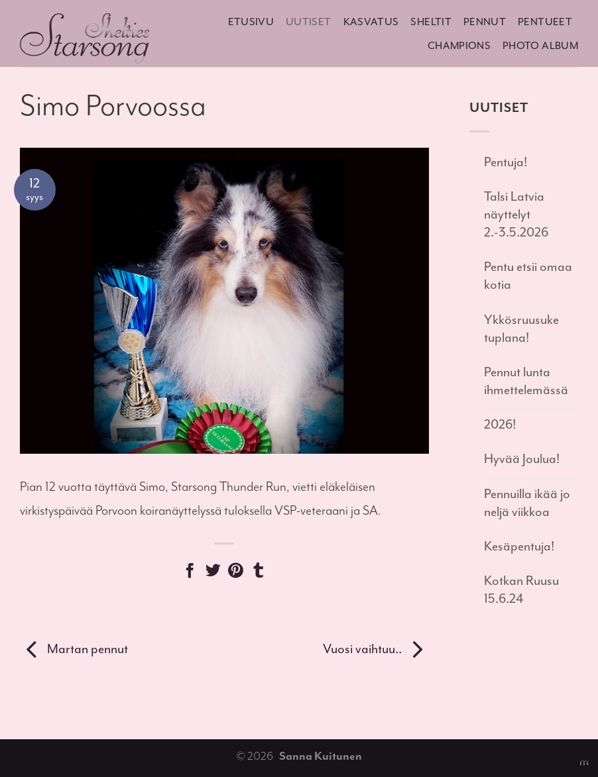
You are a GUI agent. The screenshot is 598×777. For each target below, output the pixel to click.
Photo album (540, 45)
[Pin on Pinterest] (235, 572)
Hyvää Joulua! (522, 458)
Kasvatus (371, 21)
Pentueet (545, 21)
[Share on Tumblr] (258, 572)
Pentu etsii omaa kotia (528, 275)
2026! (500, 424)
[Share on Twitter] (213, 572)
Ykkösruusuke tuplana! (521, 328)
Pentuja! (505, 162)
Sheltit (430, 21)
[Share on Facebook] (190, 572)
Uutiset (308, 21)
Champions (459, 45)
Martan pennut (74, 649)
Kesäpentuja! (519, 546)
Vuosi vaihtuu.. (376, 649)
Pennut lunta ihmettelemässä (526, 381)
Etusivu (251, 21)
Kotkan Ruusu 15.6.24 (521, 589)
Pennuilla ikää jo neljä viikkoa (527, 503)
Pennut (484, 21)
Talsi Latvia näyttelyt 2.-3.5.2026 (516, 214)
